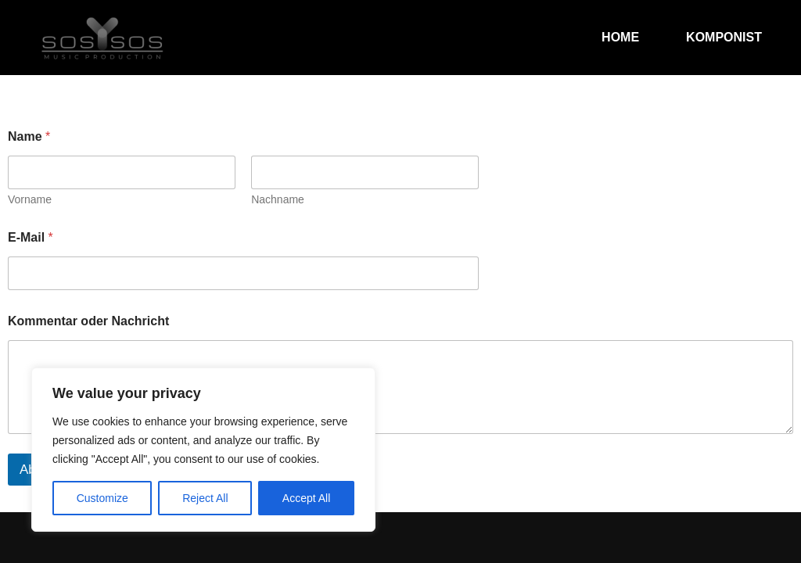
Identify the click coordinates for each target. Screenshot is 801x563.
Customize (102, 498)
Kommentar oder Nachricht (88, 321)
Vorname (30, 199)
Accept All (306, 498)
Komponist (724, 37)
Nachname (277, 199)
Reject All (205, 498)
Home (620, 37)
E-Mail (30, 237)
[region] (203, 450)
